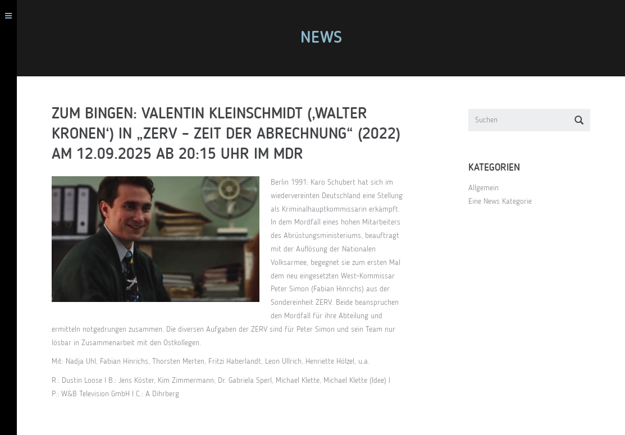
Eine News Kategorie (503, 201)
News (324, 38)
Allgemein (487, 188)
